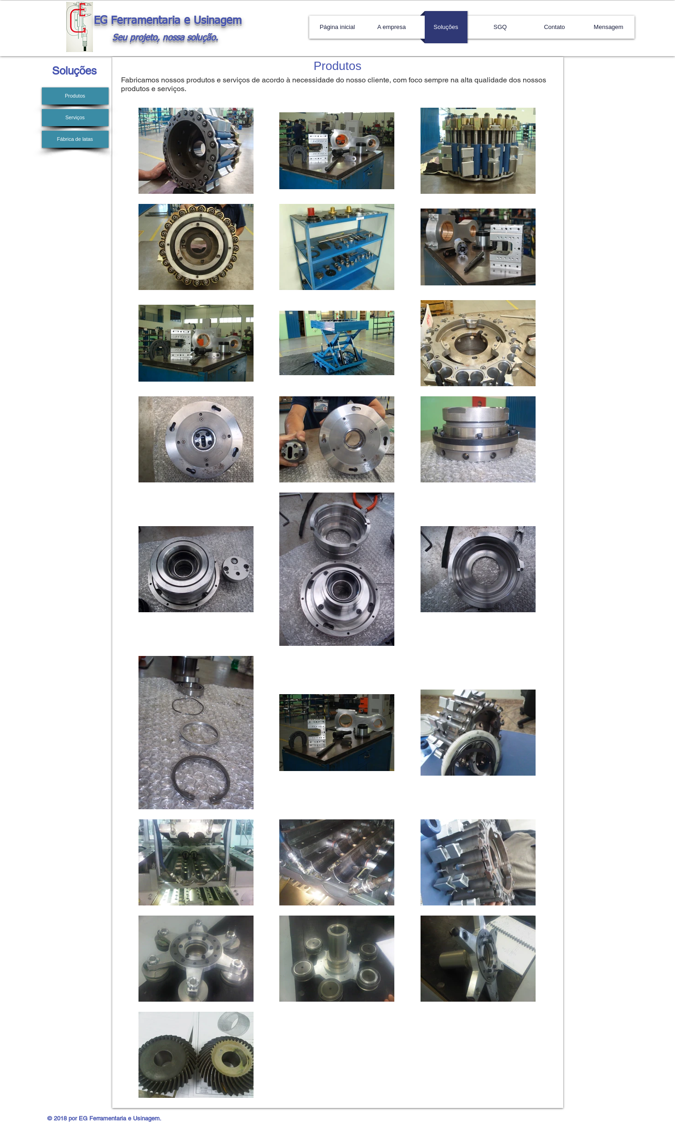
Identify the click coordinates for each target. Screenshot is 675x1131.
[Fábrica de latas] (75, 139)
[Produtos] (75, 95)
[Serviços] (75, 117)
